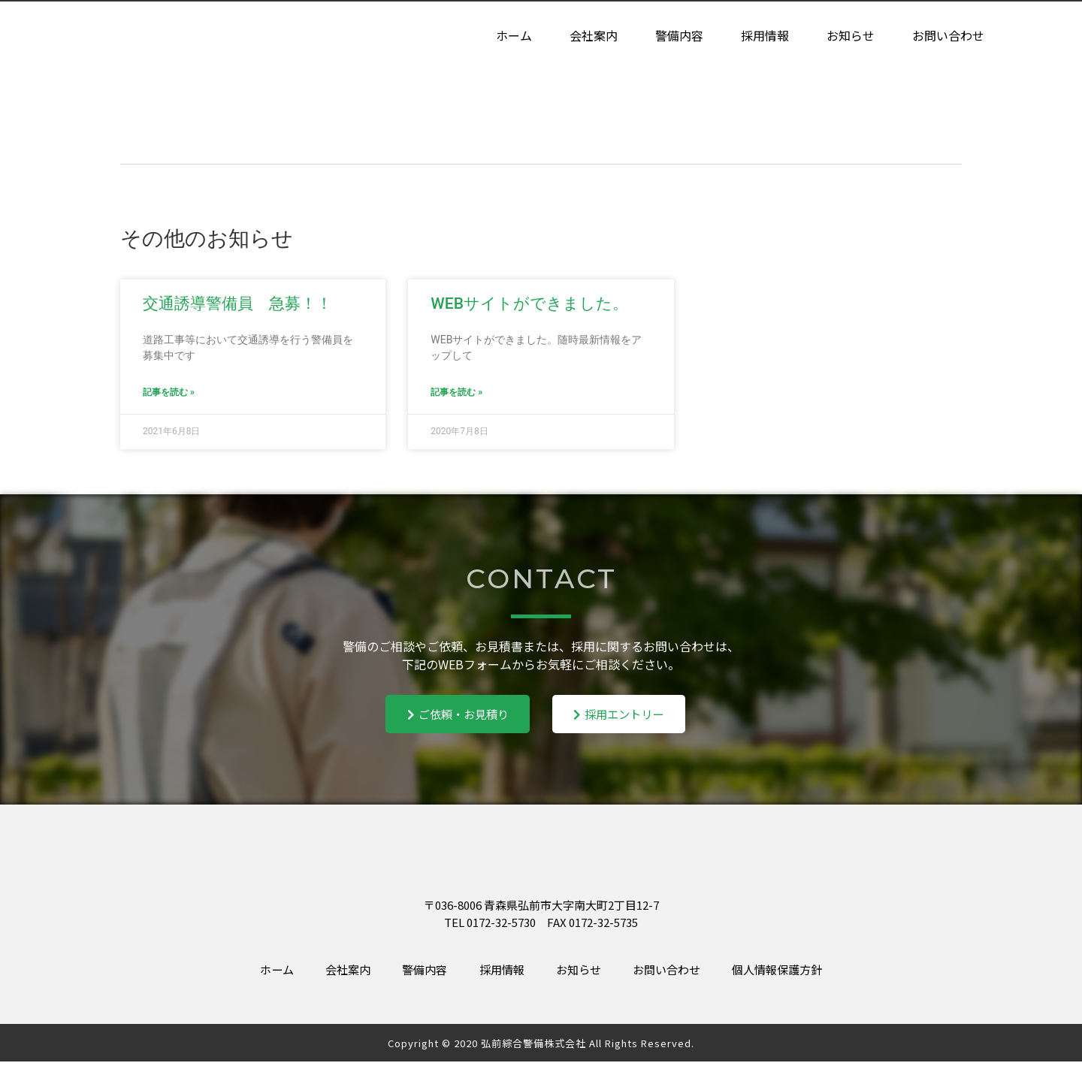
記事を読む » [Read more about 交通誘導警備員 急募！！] (169, 392)
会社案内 (594, 36)
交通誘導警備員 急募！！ (237, 303)
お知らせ (851, 36)
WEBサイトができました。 (529, 303)
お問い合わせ (948, 36)
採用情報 (765, 36)
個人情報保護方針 (804, 978)
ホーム (514, 36)
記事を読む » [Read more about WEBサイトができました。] (456, 392)
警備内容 (679, 36)
